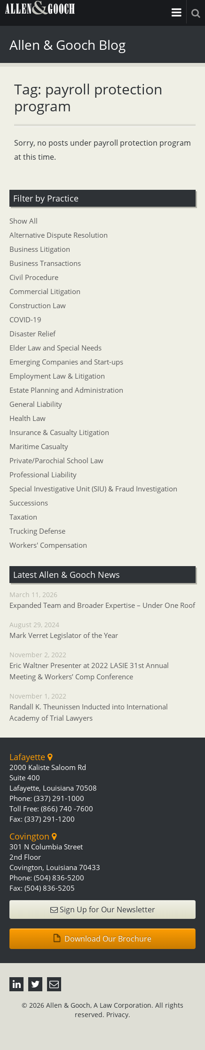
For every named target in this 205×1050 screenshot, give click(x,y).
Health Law (27, 418)
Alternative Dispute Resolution (58, 235)
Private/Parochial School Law (56, 460)
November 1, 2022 (102, 707)
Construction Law (37, 305)
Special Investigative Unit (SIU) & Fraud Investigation (93, 488)
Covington (32, 836)
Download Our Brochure (102, 938)
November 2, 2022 (102, 666)
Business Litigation (39, 249)
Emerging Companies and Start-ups (66, 361)
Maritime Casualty (38, 446)
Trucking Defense (37, 531)
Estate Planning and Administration (66, 390)
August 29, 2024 (102, 630)
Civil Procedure (33, 277)
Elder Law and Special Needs (55, 347)
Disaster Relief (32, 333)
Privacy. (118, 1014)
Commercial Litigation (44, 291)
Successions (28, 502)
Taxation (23, 516)
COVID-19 (25, 319)
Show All (23, 221)
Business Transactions (45, 263)
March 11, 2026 (102, 600)
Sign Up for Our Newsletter (102, 909)
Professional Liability (43, 474)
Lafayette (30, 756)
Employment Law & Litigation (57, 376)
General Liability (35, 404)
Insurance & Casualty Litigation (59, 432)
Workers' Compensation (48, 545)
